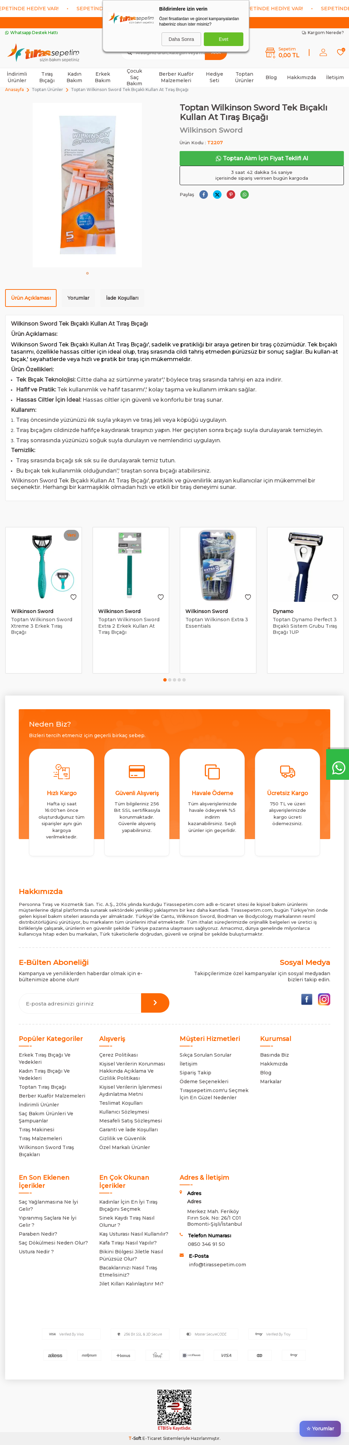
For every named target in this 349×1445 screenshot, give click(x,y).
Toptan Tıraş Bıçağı (42, 1087)
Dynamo (283, 611)
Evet (223, 39)
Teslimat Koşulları (120, 1103)
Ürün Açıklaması (31, 298)
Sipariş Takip (195, 1073)
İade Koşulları (122, 298)
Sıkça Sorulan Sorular (205, 1055)
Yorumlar (78, 298)
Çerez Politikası (118, 1055)
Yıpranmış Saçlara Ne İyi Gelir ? (47, 1221)
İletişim (335, 77)
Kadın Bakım (74, 77)
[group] (87, 185)
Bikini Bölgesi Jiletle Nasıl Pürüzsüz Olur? (131, 1255)
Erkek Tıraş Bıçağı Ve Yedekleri (45, 1058)
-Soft (135, 1438)
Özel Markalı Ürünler (124, 1147)
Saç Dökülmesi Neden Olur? (53, 1243)
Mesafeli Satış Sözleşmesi (130, 1121)
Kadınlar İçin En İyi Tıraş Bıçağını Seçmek (128, 1205)
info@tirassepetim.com (217, 1265)
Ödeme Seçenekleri (204, 1081)
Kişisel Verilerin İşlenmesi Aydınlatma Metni (130, 1090)
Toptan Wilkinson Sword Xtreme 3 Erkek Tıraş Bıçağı (41, 626)
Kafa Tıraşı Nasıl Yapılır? (128, 1243)
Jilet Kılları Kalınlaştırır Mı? (131, 1284)
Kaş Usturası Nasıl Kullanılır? (133, 1234)
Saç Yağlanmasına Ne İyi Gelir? (48, 1205)
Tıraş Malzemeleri (40, 1138)
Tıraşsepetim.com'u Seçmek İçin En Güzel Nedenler (214, 1094)
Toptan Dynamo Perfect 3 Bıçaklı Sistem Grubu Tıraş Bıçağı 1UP (305, 626)
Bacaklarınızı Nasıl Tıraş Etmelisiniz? (128, 1271)
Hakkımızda (301, 77)
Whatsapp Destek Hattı (31, 32)
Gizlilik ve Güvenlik (122, 1138)
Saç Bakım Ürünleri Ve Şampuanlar (46, 1117)
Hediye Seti (214, 77)
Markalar (271, 1081)
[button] (87, 273)
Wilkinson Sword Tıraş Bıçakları (46, 1151)
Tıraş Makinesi (36, 1130)
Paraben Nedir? (38, 1234)
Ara (216, 52)
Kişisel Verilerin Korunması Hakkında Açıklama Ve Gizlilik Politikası (132, 1071)
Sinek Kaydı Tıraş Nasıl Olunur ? (126, 1221)
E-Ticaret (152, 1438)
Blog (271, 77)
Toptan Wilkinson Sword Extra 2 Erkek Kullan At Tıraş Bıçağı (129, 626)
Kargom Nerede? (323, 32)
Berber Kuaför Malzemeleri (176, 77)
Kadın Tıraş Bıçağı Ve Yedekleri (44, 1074)
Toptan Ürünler (244, 77)
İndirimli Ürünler (17, 77)
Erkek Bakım (102, 77)
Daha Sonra (181, 39)
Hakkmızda (274, 1064)
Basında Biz (274, 1055)
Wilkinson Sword (211, 130)
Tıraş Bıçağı (47, 77)
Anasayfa (14, 89)
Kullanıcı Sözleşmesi (124, 1112)
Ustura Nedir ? (36, 1252)
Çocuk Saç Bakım (134, 77)
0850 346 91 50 (206, 1244)
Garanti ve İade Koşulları (128, 1130)
